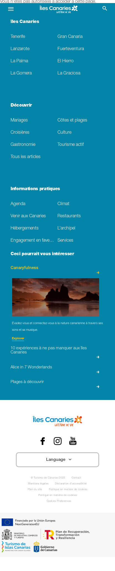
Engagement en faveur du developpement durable (34, 240)
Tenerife (18, 37)
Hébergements (25, 228)
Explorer (18, 338)
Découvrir (21, 106)
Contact (76, 478)
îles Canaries (25, 22)
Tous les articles (26, 157)
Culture (64, 132)
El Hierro (66, 61)
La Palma (19, 61)
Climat (63, 204)
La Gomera (21, 73)
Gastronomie (23, 145)
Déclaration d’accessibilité (71, 484)
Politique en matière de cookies (68, 490)
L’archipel (66, 228)
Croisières (20, 132)
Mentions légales (38, 484)
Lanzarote (20, 49)
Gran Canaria (70, 37)
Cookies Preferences (59, 501)
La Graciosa (69, 73)
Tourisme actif (71, 145)
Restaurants (69, 216)
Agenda (18, 204)
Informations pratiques (35, 189)
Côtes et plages (72, 120)
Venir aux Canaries (28, 216)
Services (65, 240)
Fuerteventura (71, 49)
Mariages (19, 120)
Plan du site (35, 490)
